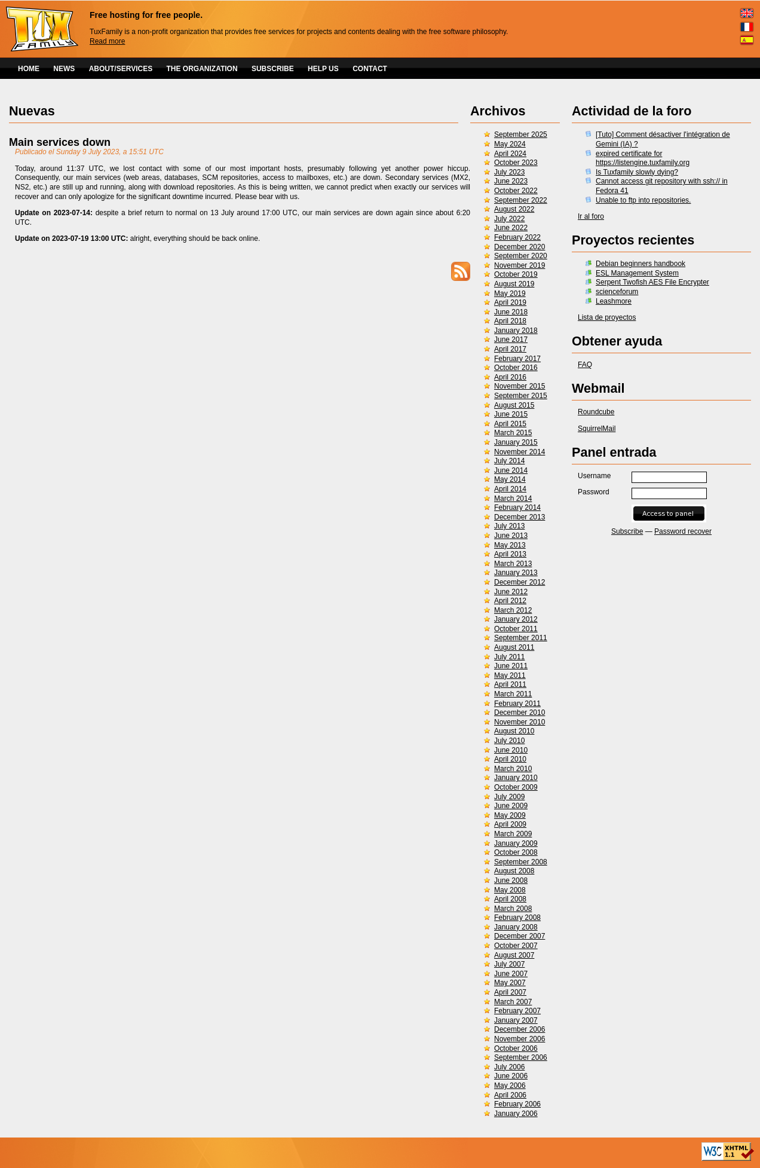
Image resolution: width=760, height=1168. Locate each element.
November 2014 (519, 452)
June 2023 (511, 181)
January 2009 (516, 843)
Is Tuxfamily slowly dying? (637, 172)
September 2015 (520, 396)
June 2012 (511, 592)
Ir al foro (591, 216)
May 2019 (510, 293)
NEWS (64, 69)
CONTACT (370, 69)
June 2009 (511, 806)
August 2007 (514, 955)
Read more (107, 41)
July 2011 (509, 657)
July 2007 (509, 964)
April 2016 (510, 377)
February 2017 (517, 358)
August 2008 (514, 871)
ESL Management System (637, 273)
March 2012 (513, 610)
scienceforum (617, 292)
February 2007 (517, 1011)
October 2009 (516, 787)
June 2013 (511, 535)
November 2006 (519, 1039)
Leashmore (614, 301)
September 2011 (520, 638)
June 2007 (511, 974)
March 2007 (513, 1002)
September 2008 (520, 862)
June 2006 (511, 1076)
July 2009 (509, 797)
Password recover (683, 531)
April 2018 (510, 321)
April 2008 (510, 899)
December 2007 (519, 936)
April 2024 (510, 153)
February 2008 (517, 917)
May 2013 (510, 545)
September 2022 (520, 200)
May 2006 (510, 1085)
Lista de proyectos (607, 317)
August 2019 (514, 284)
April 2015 (510, 424)
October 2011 (516, 629)
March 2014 (513, 498)
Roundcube (596, 412)
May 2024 (510, 144)
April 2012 (510, 601)
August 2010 (514, 731)
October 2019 (516, 274)
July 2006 (509, 1067)
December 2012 (519, 582)
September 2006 (520, 1057)
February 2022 (517, 237)
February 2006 (517, 1104)
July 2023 (509, 172)
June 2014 (511, 470)
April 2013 (510, 554)
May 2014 (510, 479)
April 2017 (510, 349)
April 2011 (510, 684)
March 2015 (513, 433)
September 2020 (520, 256)
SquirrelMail (596, 428)
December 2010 (519, 712)
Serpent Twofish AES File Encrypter (652, 282)
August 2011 (514, 647)
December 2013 (519, 517)
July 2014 (509, 461)
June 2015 (511, 414)
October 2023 (516, 162)
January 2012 (516, 619)
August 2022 (514, 209)
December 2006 (519, 1029)
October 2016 (516, 367)
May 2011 (510, 675)
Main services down (60, 142)
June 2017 (511, 339)
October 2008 (516, 852)
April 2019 (510, 302)
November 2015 (519, 386)
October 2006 (516, 1048)
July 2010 (509, 740)
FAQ (585, 364)
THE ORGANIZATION (202, 69)
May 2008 (510, 890)
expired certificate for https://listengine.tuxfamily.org (642, 158)
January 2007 (516, 1020)
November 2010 (519, 722)
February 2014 (517, 507)
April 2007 (510, 992)
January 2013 (516, 572)
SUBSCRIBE (273, 69)
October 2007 (516, 945)
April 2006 (510, 1095)
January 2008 (516, 927)
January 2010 (516, 777)
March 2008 (513, 908)
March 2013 (513, 563)
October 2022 (516, 190)
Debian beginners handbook (640, 263)
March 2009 (513, 834)
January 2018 (516, 330)
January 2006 (516, 1113)
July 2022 (509, 219)
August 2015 (514, 405)
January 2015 (516, 442)
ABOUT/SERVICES (120, 69)
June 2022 (511, 228)
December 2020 (519, 247)
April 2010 (510, 759)
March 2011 (513, 694)
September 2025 (520, 134)
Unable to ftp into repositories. (643, 200)
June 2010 (511, 750)
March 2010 (513, 769)
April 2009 (510, 824)
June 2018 (511, 312)
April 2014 (510, 489)
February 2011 (517, 703)
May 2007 (510, 983)
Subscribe (627, 531)
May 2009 (510, 815)
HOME (28, 69)
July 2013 (509, 526)
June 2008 (511, 880)
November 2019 (519, 265)
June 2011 (511, 666)
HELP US (323, 69)
